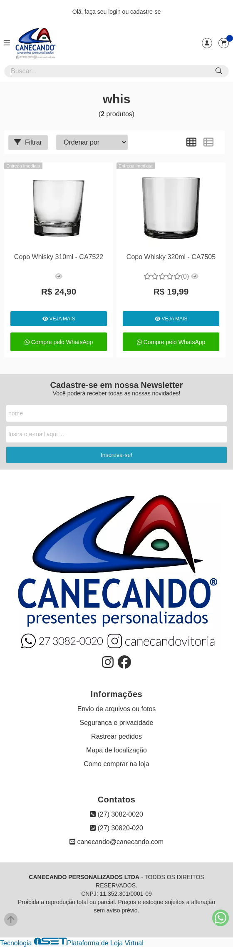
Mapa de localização (116, 750)
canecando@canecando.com (116, 841)
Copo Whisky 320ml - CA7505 (171, 256)
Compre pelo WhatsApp (59, 342)
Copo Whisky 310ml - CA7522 (58, 256)
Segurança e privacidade (116, 722)
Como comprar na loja (116, 763)
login (115, 11)
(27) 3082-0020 (116, 814)
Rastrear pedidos (116, 736)
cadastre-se (145, 11)
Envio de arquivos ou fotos (116, 708)
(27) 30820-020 (116, 828)
